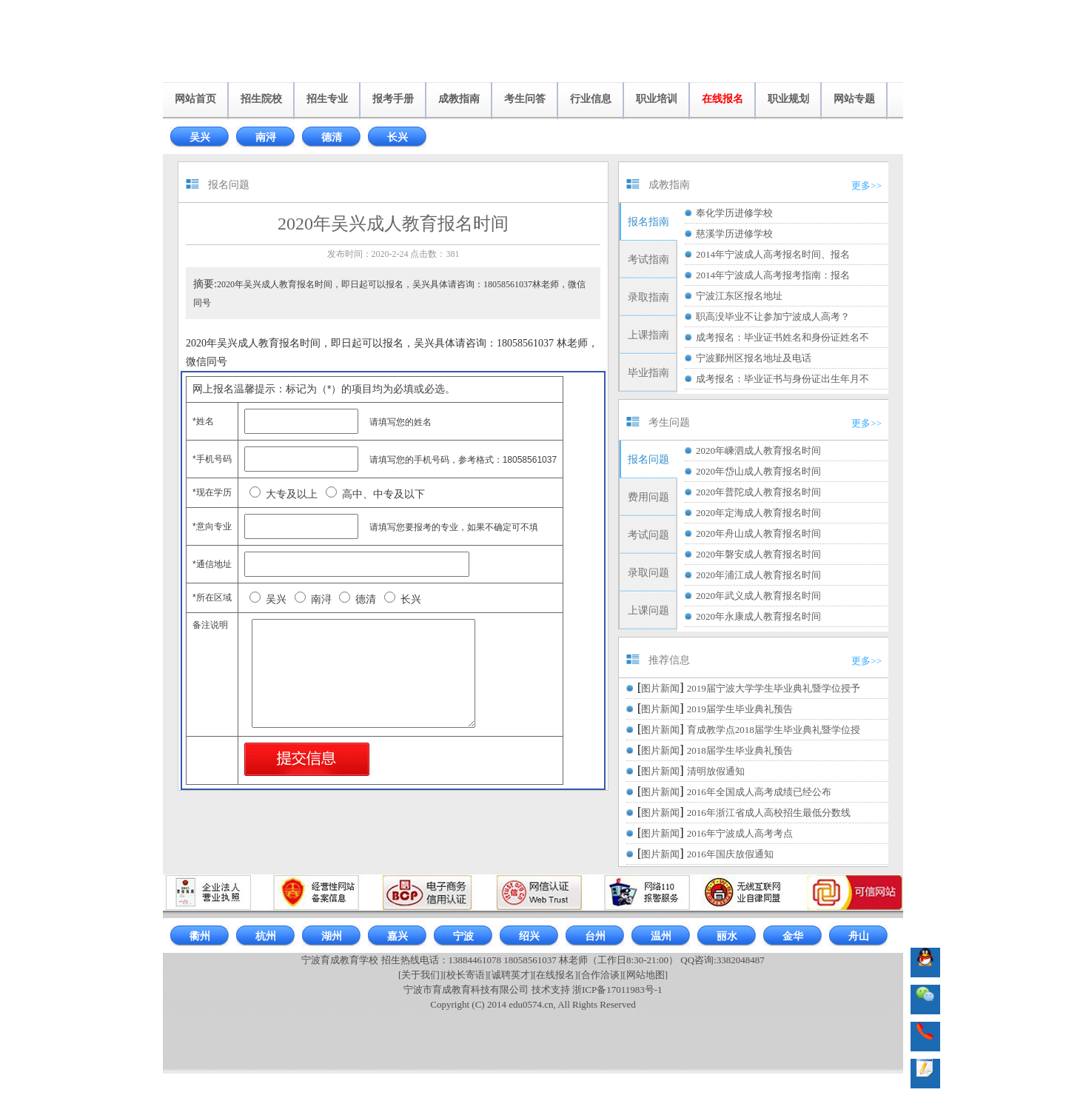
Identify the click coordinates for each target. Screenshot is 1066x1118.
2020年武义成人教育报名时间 (758, 595)
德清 (331, 137)
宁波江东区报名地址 (739, 295)
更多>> (866, 185)
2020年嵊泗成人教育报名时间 (758, 450)
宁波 (463, 936)
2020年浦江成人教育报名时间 (758, 574)
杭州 (265, 936)
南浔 (265, 137)
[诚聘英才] (510, 974)
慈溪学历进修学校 (734, 233)
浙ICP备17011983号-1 (617, 989)
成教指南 (459, 98)
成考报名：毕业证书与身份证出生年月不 (782, 378)
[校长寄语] (466, 974)
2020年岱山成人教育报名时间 (758, 471)
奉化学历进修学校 (734, 212)
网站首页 (195, 98)
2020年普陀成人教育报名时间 (758, 492)
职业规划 (788, 98)
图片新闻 (660, 688)
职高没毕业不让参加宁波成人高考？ (773, 316)
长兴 (397, 137)
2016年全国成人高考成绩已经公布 (759, 791)
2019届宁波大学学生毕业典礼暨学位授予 (773, 688)
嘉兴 (397, 936)
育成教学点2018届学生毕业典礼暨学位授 (773, 729)
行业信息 (590, 98)
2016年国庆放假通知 (730, 854)
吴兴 (200, 137)
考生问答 (525, 98)
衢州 (200, 936)
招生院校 (261, 98)
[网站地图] (645, 974)
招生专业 (327, 98)
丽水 (727, 936)
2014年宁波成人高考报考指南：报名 (773, 275)
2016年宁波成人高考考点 (740, 833)
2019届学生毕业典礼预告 (740, 708)
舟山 (858, 936)
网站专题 (854, 98)
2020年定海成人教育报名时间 (758, 512)
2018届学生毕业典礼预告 (740, 750)
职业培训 (656, 98)
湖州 (331, 936)
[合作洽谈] (600, 974)
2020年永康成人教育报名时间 (758, 616)
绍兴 (529, 936)
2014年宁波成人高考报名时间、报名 (773, 254)
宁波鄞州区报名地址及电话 (753, 358)
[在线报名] (555, 974)
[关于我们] (420, 974)
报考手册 (393, 98)
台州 (595, 936)
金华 (792, 936)
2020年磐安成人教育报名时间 (758, 554)
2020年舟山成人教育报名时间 (758, 533)
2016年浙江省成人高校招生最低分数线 (769, 812)
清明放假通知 (716, 771)
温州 (661, 936)
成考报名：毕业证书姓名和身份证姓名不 (782, 337)
